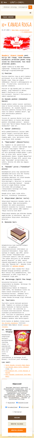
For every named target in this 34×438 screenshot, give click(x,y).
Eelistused (23, 407)
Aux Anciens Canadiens (10, 323)
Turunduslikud (11, 407)
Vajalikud (10, 403)
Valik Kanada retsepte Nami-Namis (17, 365)
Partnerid (17, 412)
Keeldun (17, 417)
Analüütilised (22, 403)
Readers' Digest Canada (12, 55)
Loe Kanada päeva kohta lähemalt (17, 367)
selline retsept (18, 266)
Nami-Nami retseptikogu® (20, 30)
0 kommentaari (27, 32)
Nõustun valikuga (17, 424)
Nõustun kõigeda (17, 430)
